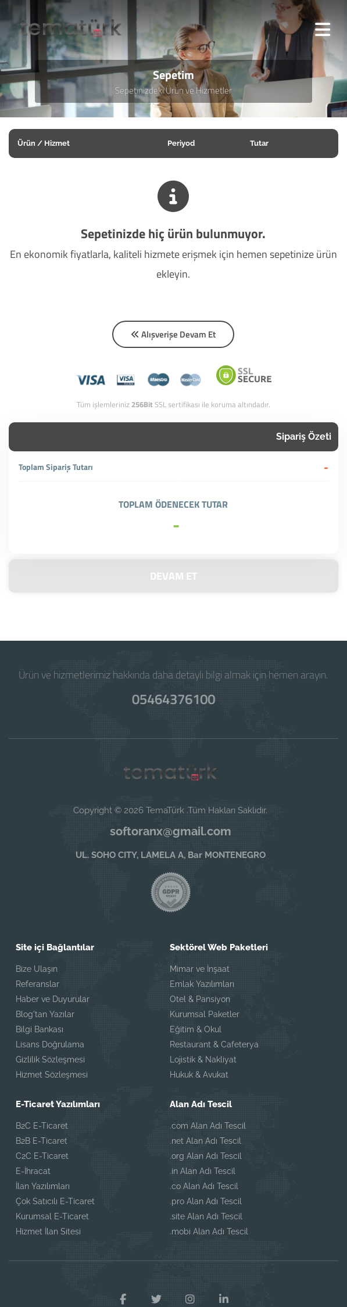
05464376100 (173, 699)
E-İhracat (33, 1171)
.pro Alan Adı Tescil (206, 1201)
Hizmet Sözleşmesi (52, 1074)
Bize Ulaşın (37, 969)
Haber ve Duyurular (53, 999)
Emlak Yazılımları (202, 984)
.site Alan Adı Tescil (206, 1216)
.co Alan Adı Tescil (204, 1186)
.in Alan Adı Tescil (202, 1171)
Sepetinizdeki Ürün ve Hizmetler (173, 90)
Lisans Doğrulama (50, 1044)
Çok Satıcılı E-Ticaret (55, 1201)
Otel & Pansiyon (200, 999)
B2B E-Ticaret (41, 1141)
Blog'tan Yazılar (45, 1014)
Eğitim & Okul (195, 1029)
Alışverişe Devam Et (173, 334)
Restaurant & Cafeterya (214, 1044)
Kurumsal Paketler (204, 1014)
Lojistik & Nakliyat (203, 1059)
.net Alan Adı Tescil (205, 1141)
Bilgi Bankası (39, 1029)
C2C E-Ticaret (42, 1156)
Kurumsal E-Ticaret (52, 1216)
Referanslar (37, 984)
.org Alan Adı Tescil (206, 1156)
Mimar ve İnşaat (200, 969)
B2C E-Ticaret (42, 1125)
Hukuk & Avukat (199, 1074)
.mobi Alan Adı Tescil (209, 1231)
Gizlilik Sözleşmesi (50, 1059)
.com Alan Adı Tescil (208, 1125)
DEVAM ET (173, 576)
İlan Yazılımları (43, 1186)
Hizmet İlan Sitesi (48, 1231)
